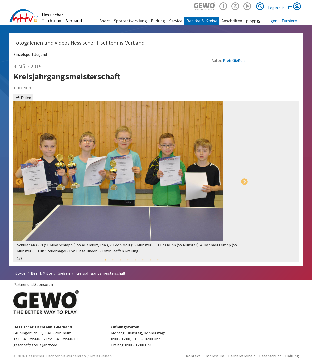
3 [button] (120, 259)
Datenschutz (270, 355)
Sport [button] (104, 21)
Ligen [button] (272, 21)
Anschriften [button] (231, 21)
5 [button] (135, 259)
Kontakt (193, 355)
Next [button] (244, 182)
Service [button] (175, 21)
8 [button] (157, 259)
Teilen (23, 97)
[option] (131, 181)
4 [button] (127, 259)
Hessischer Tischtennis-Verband (62, 17)
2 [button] (112, 259)
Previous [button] (19, 182)
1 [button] (105, 259)
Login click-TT (284, 6)
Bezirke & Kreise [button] (201, 21)
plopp (253, 21)
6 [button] (142, 259)
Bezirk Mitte (41, 273)
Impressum (214, 355)
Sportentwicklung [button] (130, 21)
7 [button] (150, 259)
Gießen (64, 273)
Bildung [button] (158, 21)
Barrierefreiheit (241, 355)
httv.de (19, 273)
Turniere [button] (289, 21)
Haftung (292, 355)
